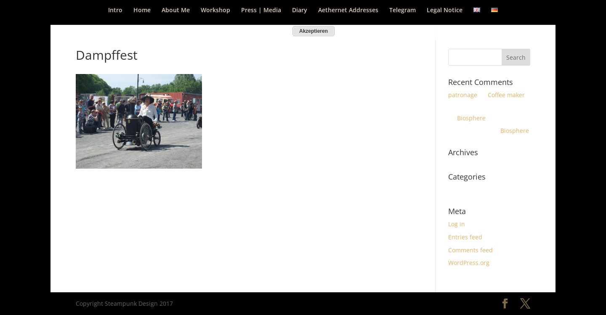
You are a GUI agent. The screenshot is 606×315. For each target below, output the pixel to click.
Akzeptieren (313, 31)
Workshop (215, 10)
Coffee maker (506, 95)
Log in (456, 224)
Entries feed (465, 237)
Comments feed (470, 250)
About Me (176, 10)
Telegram (402, 10)
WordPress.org (468, 263)
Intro (115, 10)
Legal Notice (444, 10)
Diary (299, 10)
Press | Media (261, 10)
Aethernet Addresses (348, 10)
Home (142, 10)
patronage (462, 95)
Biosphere (471, 118)
